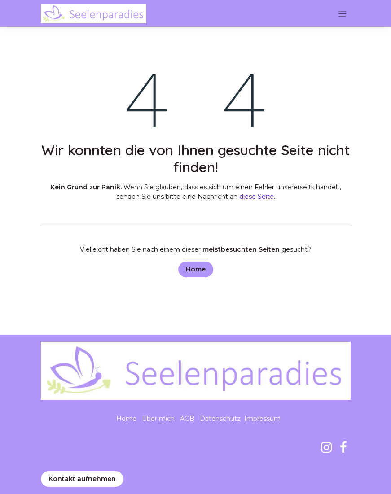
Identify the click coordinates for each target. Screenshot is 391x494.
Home (196, 269)
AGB (187, 419)
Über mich (158, 419)
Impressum (262, 419)
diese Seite (256, 196)
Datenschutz (220, 419)
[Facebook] (343, 447)
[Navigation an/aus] (342, 13)
